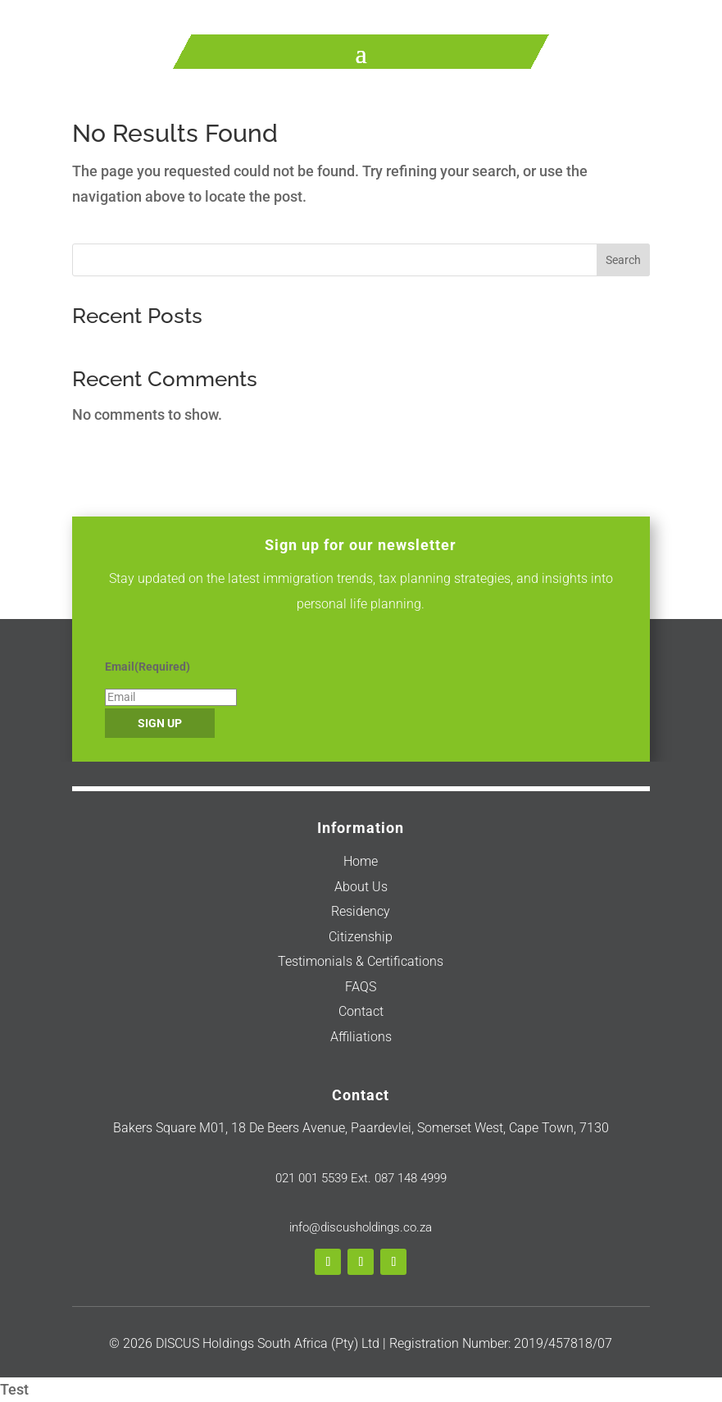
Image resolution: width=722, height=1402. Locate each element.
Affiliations (361, 1037)
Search (623, 259)
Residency (360, 911)
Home (360, 861)
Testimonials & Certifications (360, 961)
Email (147, 666)
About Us (361, 886)
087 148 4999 (409, 1178)
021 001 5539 (311, 1178)
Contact (361, 1011)
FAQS (360, 987)
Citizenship (361, 937)
